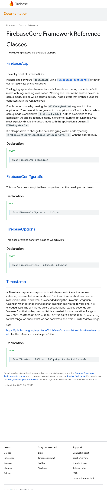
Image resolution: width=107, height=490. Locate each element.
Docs (21, 25)
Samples (8, 463)
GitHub (7, 473)
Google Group (80, 463)
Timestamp (16, 281)
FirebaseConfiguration (25, 176)
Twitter (41, 463)
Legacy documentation (84, 478)
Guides (7, 452)
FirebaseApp (17, 63)
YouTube (42, 468)
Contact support (81, 452)
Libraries (8, 468)
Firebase (10, 25)
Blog (40, 452)
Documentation (15, 14)
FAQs (75, 473)
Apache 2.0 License (76, 376)
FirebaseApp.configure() (73, 79)
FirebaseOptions (20, 229)
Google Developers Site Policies (23, 379)
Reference (33, 25)
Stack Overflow (80, 457)
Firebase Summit (46, 457)
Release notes (79, 468)
